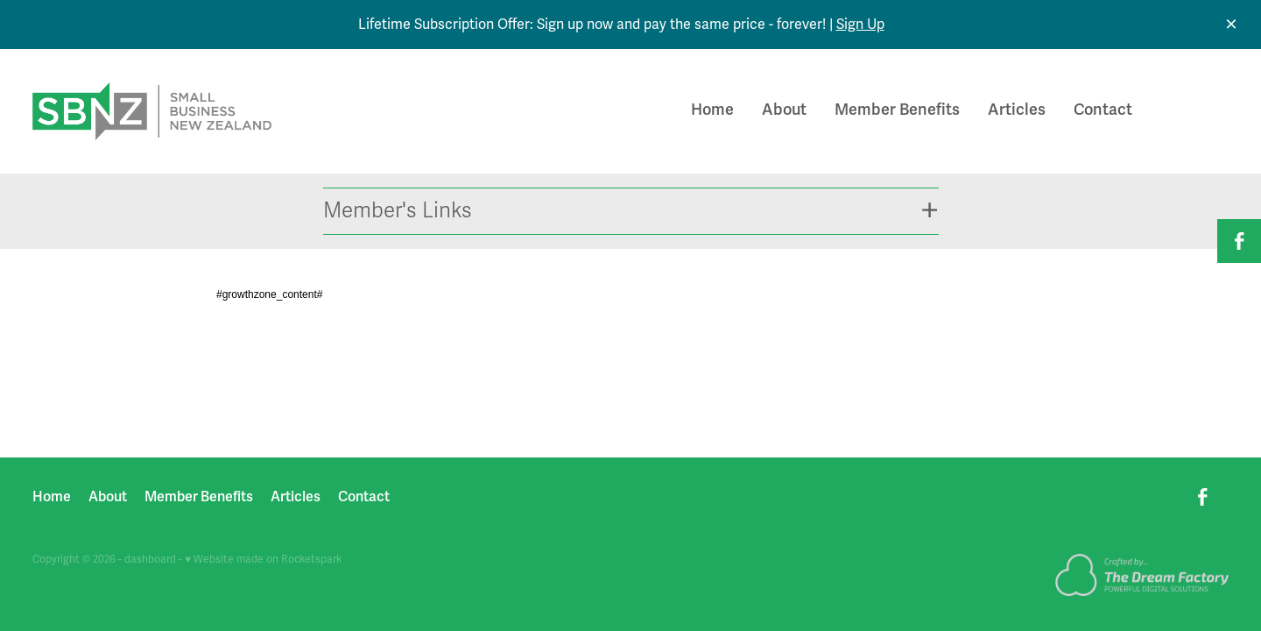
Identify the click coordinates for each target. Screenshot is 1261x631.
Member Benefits (897, 109)
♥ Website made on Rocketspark (263, 559)
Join (1198, 111)
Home (712, 109)
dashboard (150, 559)
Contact (1103, 109)
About (784, 109)
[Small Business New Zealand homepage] (151, 111)
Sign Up (860, 24)
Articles (1017, 109)
